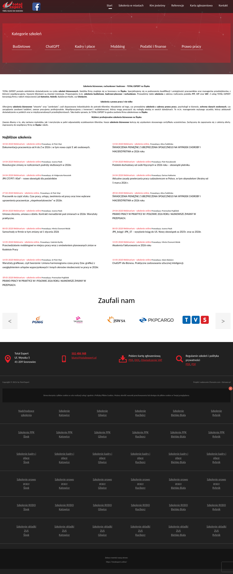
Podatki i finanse (153, 46)
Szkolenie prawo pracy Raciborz (140, 484)
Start (109, 5)
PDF (131, 360)
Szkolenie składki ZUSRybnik (216, 531)
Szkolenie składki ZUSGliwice (102, 531)
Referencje (177, 5)
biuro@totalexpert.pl (84, 357)
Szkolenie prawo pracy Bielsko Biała (178, 484)
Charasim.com (214, 382)
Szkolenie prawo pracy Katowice (64, 484)
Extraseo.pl (226, 382)
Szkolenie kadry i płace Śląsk (26, 458)
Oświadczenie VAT (151, 360)
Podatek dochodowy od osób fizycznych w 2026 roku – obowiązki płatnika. (151, 164)
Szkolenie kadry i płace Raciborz (140, 458)
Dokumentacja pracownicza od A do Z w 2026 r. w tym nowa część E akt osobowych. (46, 147)
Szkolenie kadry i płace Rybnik (216, 458)
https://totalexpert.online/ (116, 562)
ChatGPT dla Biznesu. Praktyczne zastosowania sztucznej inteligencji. (148, 263)
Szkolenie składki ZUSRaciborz (140, 531)
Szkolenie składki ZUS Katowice (64, 531)
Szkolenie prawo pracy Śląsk (26, 484)
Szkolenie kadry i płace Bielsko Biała (178, 458)
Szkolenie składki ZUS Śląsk (26, 531)
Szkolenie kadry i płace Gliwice (102, 458)
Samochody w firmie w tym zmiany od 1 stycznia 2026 (30, 231)
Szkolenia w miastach (131, 5)
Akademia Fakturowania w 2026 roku (131, 245)
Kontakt (223, 5)
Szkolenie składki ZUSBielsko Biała (178, 531)
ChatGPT (52, 46)
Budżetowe (21, 46)
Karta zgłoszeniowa (201, 5)
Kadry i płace (85, 46)
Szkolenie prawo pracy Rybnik (216, 484)
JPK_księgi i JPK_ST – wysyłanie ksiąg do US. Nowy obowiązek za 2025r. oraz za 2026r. (156, 231)
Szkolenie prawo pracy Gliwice (102, 484)
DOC (137, 360)
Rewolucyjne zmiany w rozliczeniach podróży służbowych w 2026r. (37, 164)
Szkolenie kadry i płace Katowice (64, 458)
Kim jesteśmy (157, 5)
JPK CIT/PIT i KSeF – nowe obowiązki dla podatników (29, 178)
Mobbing (118, 46)
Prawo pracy (191, 46)
